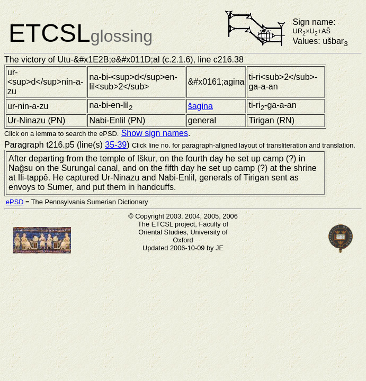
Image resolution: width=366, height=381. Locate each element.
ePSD (14, 202)
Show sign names (154, 133)
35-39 (116, 144)
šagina (200, 106)
